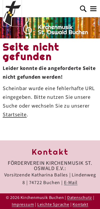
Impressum (23, 204)
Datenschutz (79, 198)
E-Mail (71, 182)
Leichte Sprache (53, 204)
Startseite (15, 114)
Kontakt (80, 204)
